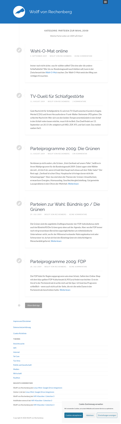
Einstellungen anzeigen (107, 415)
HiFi (14, 348)
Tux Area (16, 361)
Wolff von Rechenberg (50, 11)
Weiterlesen (73, 184)
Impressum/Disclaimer (22, 321)
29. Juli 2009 (36, 214)
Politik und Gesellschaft (22, 365)
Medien (16, 369)
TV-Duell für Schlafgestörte (57, 96)
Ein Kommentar (80, 154)
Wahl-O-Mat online (49, 50)
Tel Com (16, 356)
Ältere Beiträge (33, 305)
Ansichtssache (18, 344)
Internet (16, 352)
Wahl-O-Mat (51, 72)
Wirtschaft (17, 373)
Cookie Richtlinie (19, 333)
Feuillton (16, 378)
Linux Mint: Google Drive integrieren (48, 388)
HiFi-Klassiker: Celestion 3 (44, 396)
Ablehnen (90, 415)
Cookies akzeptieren (74, 415)
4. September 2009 (38, 56)
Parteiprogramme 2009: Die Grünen (65, 148)
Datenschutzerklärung (22, 327)
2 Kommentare (79, 101)
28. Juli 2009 (36, 267)
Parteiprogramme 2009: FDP (58, 261)
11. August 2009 (37, 101)
